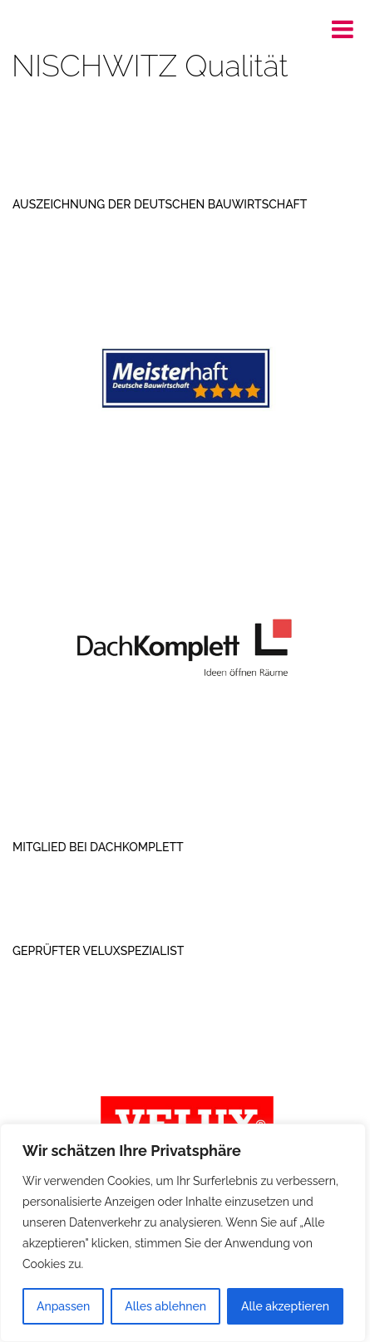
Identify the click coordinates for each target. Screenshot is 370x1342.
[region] (183, 1233)
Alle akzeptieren (285, 1306)
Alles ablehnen (165, 1306)
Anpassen (63, 1306)
